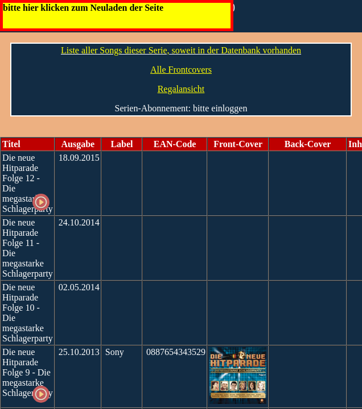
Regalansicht (181, 89)
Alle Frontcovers (181, 69)
